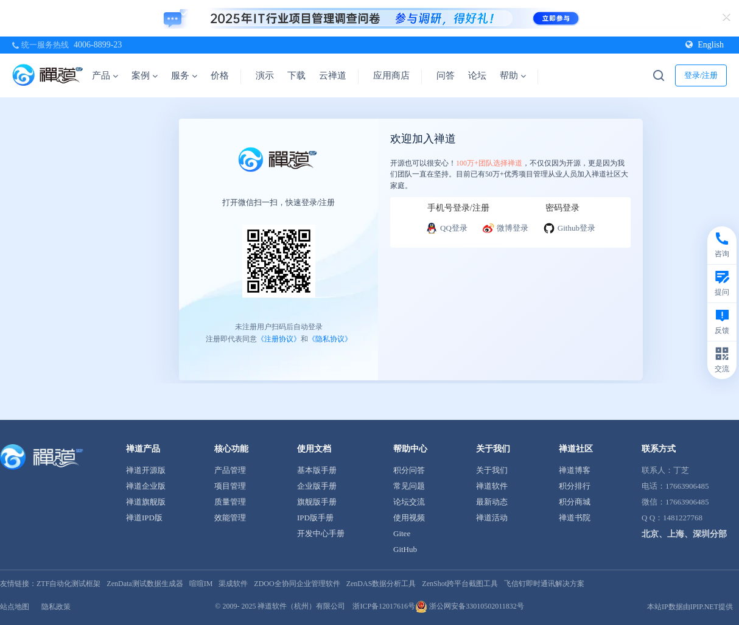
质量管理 (230, 501)
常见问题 (409, 486)
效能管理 (230, 517)
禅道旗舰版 (146, 501)
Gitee (401, 533)
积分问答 (409, 470)
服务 (184, 75)
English (704, 44)
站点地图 (14, 606)
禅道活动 (492, 517)
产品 (105, 75)
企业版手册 (317, 486)
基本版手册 (317, 470)
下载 (296, 75)
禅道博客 (574, 470)
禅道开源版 (146, 470)
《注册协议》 (279, 339)
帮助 (513, 75)
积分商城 (574, 501)
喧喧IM (201, 583)
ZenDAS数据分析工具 (381, 583)
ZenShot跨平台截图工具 (460, 583)
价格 (220, 75)
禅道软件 (492, 486)
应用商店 (391, 75)
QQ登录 (447, 228)
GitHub (405, 549)
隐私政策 (56, 606)
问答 (445, 75)
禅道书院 (574, 517)
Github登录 (569, 228)
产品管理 (230, 470)
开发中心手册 (321, 533)
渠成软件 (233, 583)
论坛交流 (409, 501)
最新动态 (492, 501)
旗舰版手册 (317, 501)
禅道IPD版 (144, 517)
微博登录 (505, 228)
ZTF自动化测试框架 (68, 583)
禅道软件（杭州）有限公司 (301, 606)
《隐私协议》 (330, 339)
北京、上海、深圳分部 (684, 534)
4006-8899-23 (98, 44)
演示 (265, 75)
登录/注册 (701, 75)
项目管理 (230, 486)
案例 (144, 75)
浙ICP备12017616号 (383, 606)
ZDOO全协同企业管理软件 (297, 583)
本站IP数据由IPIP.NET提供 (690, 606)
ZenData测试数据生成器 (145, 583)
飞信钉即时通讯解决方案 (544, 583)
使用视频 (409, 517)
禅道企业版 (146, 486)
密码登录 (562, 207)
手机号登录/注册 (458, 207)
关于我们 (492, 470)
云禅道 (332, 75)
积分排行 (574, 486)
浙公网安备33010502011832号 (469, 606)
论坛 (477, 75)
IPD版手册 (315, 517)
